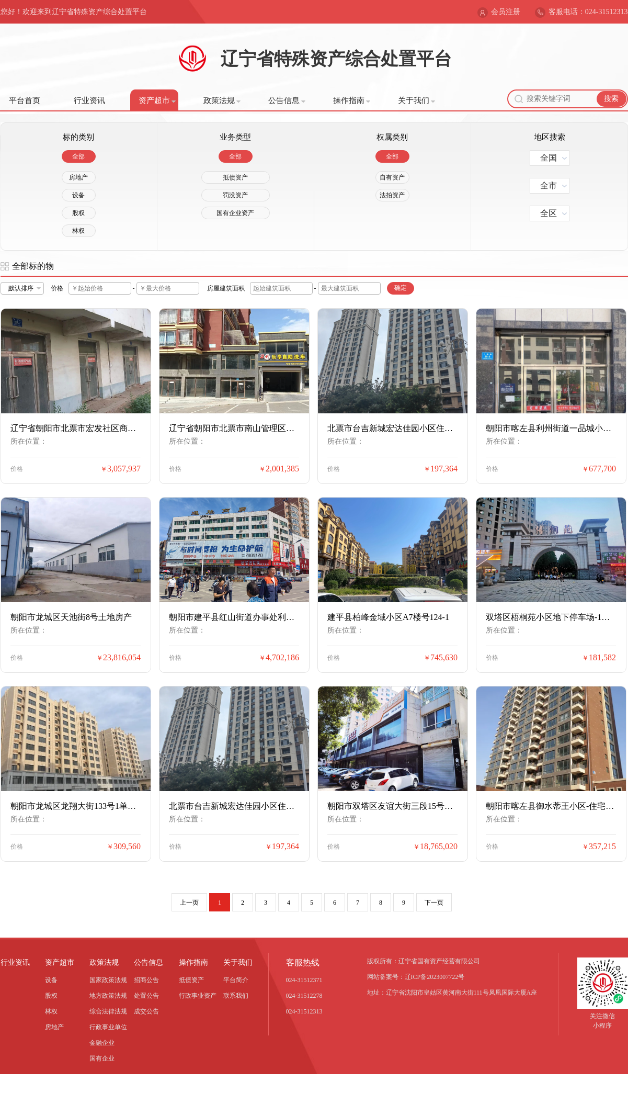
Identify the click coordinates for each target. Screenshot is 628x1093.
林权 (78, 230)
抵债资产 (235, 177)
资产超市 (157, 100)
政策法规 (222, 100)
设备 (78, 195)
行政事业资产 (197, 995)
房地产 (78, 177)
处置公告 (146, 995)
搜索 (611, 99)
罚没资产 (235, 195)
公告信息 (286, 100)
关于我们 (416, 100)
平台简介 (235, 980)
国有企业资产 (235, 213)
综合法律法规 (108, 1011)
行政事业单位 (108, 1027)
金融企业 (102, 1042)
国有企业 (102, 1058)
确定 (400, 287)
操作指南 (351, 100)
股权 (78, 213)
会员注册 (505, 12)
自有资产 (392, 177)
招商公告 (146, 980)
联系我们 (235, 995)
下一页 (434, 902)
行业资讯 (89, 100)
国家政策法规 (108, 980)
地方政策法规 (108, 995)
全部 (78, 156)
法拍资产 (392, 195)
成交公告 (146, 1011)
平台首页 (24, 100)
